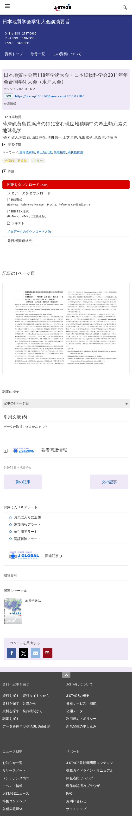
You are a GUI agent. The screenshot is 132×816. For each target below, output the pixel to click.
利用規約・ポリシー (81, 718)
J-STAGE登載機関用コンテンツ (89, 762)
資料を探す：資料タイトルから (26, 695)
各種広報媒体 (12, 808)
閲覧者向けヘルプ (79, 778)
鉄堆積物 (60, 152)
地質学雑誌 (33, 601)
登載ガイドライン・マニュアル (89, 770)
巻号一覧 (38, 53)
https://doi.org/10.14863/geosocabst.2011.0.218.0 (49, 96)
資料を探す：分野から (19, 703)
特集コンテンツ (14, 801)
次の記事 (109, 481)
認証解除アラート (27, 538)
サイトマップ (76, 808)
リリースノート (14, 770)
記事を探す (10, 718)
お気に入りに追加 (27, 517)
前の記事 (23, 481)
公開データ (74, 711)
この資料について (67, 53)
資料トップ (14, 53)
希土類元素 (44, 152)
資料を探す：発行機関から (22, 711)
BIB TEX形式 (20, 211)
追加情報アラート (27, 524)
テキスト (18, 223)
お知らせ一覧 (12, 762)
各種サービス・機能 (81, 703)
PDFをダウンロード (27, 184)
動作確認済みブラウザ (83, 785)
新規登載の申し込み (81, 726)
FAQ (69, 793)
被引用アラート (26, 531)
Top (66, 675)
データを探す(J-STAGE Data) (26, 726)
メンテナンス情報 (15, 778)
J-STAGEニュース (15, 793)
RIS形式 (16, 199)
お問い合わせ (76, 801)
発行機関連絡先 (19, 240)
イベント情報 (12, 785)
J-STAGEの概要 (77, 695)
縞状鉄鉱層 (75, 152)
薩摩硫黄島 (27, 152)
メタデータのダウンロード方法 (29, 231)
